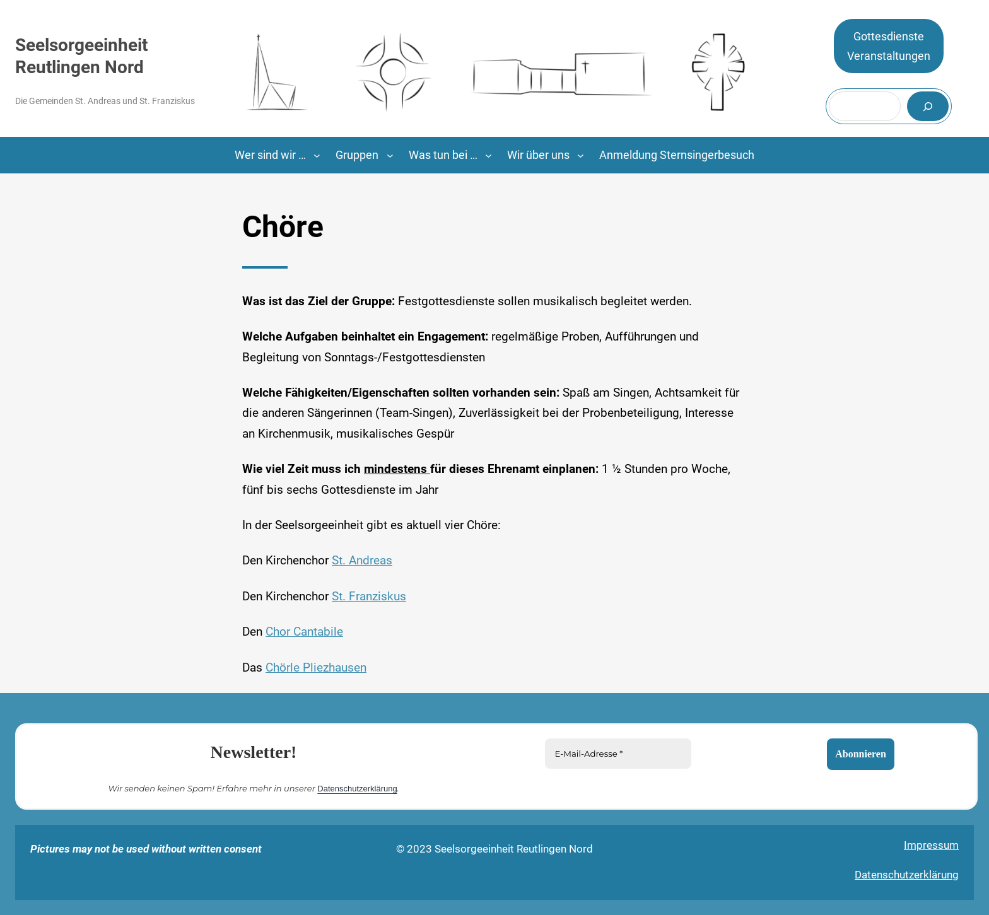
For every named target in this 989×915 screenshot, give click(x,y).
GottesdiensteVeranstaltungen (888, 46)
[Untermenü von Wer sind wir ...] (316, 155)
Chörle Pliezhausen (316, 668)
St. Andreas (362, 561)
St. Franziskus (369, 596)
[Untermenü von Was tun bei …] (488, 155)
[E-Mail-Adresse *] (618, 753)
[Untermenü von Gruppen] (390, 155)
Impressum (931, 845)
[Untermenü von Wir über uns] (580, 155)
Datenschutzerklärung (357, 788)
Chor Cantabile (304, 632)
